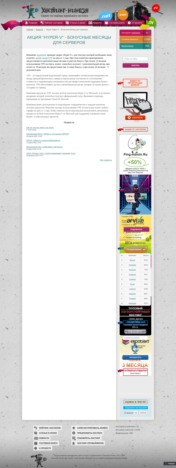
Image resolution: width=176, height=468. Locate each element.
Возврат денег (128, 212)
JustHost (132, 289)
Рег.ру (132, 284)
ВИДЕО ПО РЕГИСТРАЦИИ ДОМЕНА (135, 83)
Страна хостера (128, 208)
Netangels (132, 303)
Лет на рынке (127, 204)
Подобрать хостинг (88, 438)
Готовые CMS (127, 216)
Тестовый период (129, 197)
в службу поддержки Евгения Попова (112, 458)
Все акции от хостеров (135, 177)
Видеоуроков (127, 46)
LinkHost (132, 279)
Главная (29, 30)
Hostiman (132, 275)
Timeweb (132, 299)
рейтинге (136, 33)
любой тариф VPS (43, 58)
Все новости (106, 160)
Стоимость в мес (129, 225)
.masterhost (41, 55)
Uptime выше (127, 200)
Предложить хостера (89, 433)
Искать (135, 65)
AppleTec (132, 294)
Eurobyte (132, 270)
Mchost (132, 260)
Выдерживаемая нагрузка (128, 221)
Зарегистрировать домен (92, 428)
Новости (39, 30)
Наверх (170, 463)
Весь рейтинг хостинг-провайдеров (135, 309)
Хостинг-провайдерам (90, 443)
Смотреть (137, 118)
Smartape (132, 265)
